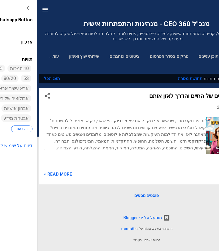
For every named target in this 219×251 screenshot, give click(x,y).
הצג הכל (15, 79)
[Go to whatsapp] (205, 234)
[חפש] (211, 11)
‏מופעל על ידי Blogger (109, 217)
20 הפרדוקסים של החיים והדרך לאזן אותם (162, 97)
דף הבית (199, 56)
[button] (10, 98)
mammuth (91, 229)
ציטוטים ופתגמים (88, 56)
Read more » (21, 175)
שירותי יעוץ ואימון (47, 56)
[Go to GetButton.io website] (205, 245)
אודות (17, 56)
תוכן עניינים (172, 56)
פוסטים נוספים (109, 196)
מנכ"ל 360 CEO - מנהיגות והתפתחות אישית (109, 24)
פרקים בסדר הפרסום (132, 56)
